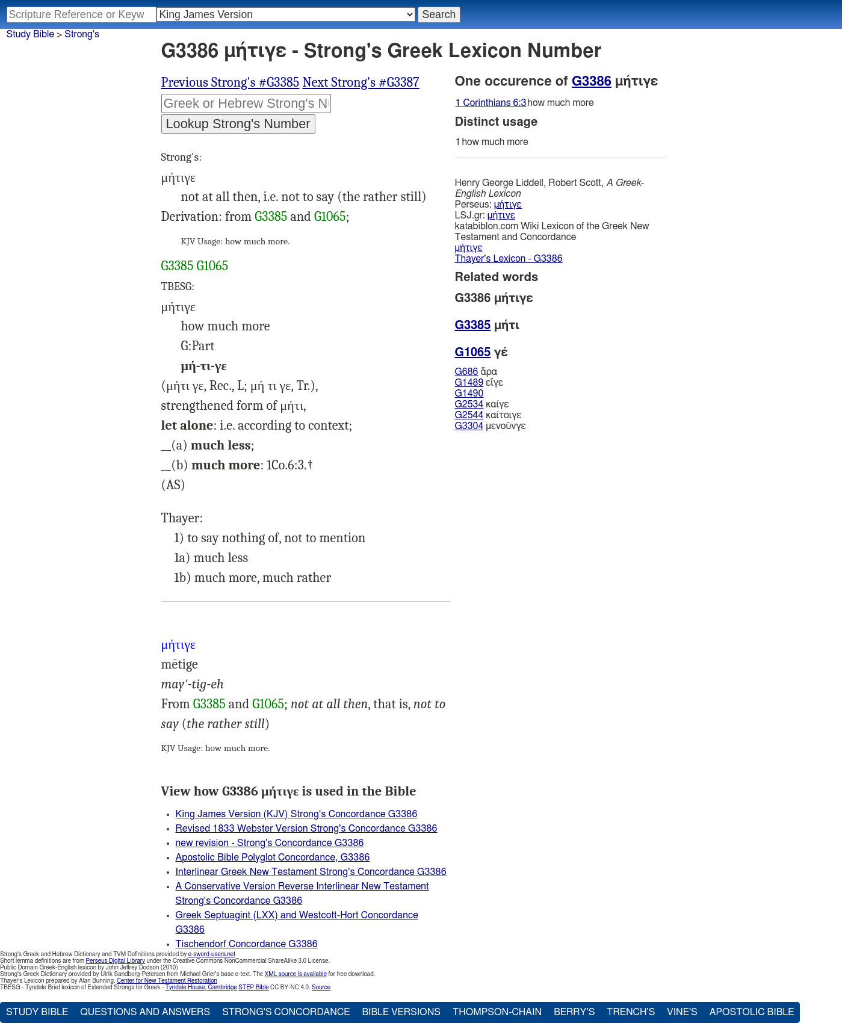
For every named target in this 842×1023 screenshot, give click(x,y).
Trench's (631, 1012)
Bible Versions (401, 1012)
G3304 (469, 426)
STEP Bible (253, 987)
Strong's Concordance (286, 1012)
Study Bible (30, 34)
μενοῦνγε (490, 426)
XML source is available (296, 974)
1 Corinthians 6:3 (491, 103)
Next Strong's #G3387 (360, 82)
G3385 (271, 216)
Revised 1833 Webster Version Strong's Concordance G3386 (307, 828)
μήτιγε (508, 204)
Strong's (81, 34)
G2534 (469, 404)
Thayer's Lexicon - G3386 (509, 259)
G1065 (330, 216)
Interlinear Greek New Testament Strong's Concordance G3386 (311, 872)
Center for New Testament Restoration (167, 981)
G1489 (469, 383)
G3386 (591, 81)
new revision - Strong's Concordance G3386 (270, 843)
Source (321, 987)
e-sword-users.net (211, 954)
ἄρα (476, 372)
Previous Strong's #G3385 (230, 82)
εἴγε (479, 383)
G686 (466, 372)
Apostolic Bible (752, 1012)
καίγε (482, 404)
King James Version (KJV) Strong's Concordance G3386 (297, 814)
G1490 (469, 393)
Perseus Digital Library (115, 961)
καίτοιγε (488, 415)
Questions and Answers (145, 1012)
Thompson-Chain (497, 1012)
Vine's (682, 1012)
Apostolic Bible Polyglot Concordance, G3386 (273, 857)
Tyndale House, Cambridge (201, 987)
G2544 (469, 415)
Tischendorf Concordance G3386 (247, 944)
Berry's (574, 1012)
